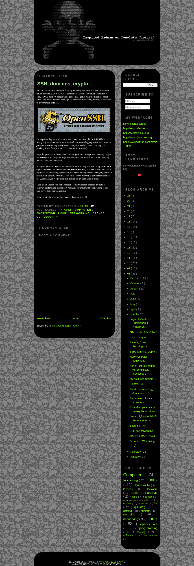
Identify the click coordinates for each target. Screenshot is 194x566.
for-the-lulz (143, 503)
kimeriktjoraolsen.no (134, 123)
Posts (130, 101)
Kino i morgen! (138, 337)
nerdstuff (132, 514)
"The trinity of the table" (143, 332)
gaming (128, 510)
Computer (83, 209)
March (134, 314)
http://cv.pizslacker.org (136, 132)
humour (146, 510)
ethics (148, 500)
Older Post (106, 318)
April (133, 309)
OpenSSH (100, 213)
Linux (63, 213)
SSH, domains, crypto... (64, 84)
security (50, 216)
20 (129, 211)
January (135, 456)
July (133, 293)
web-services (151, 535)
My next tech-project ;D (143, 378)
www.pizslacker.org (111, 562)
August (134, 288)
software (129, 535)
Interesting (131, 480)
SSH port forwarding (141, 430)
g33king (140, 507)
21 (129, 206)
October (135, 283)
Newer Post (43, 318)
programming (148, 528)
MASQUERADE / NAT (142, 436)
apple (135, 496)
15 (129, 237)
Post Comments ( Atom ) (66, 325)
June (133, 298)
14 (129, 242)
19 (129, 216)
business (148, 496)
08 (129, 273)
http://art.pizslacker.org (136, 128)
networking (80, 213)
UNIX (135, 492)
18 (129, 221)
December (136, 278)
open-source (149, 524)
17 (129, 226)
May (133, 304)
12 (129, 252)
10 (129, 263)
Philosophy (144, 485)
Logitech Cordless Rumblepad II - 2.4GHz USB (140, 323)
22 (129, 200)
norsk (152, 518)
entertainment (130, 500)
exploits (127, 503)
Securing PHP (138, 425)
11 (129, 257)
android (152, 492)
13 (129, 247)
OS (39, 216)
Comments (133, 107)
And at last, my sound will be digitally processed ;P (142, 369)
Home (74, 318)
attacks (66, 209)
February (135, 451)
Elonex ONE (137, 384)
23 (129, 195)
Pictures (129, 489)
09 (129, 268)
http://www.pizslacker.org (137, 137)
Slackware (152, 489)
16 (129, 232)
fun (156, 503)
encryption (46, 213)
